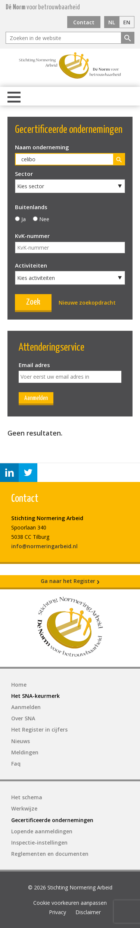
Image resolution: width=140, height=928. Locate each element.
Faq (16, 763)
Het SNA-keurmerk (35, 695)
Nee (44, 219)
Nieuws (20, 741)
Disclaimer (88, 912)
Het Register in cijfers (39, 729)
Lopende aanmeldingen (41, 831)
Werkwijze (24, 808)
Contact (83, 22)
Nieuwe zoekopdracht (87, 302)
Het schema (26, 797)
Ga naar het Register (70, 581)
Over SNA (23, 718)
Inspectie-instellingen (39, 842)
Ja (23, 219)
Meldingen (24, 752)
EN (126, 22)
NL (111, 22)
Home (19, 684)
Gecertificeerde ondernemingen (52, 820)
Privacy (57, 912)
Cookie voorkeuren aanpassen (70, 902)
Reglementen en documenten (49, 853)
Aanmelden (36, 398)
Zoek (33, 302)
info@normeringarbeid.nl (44, 546)
